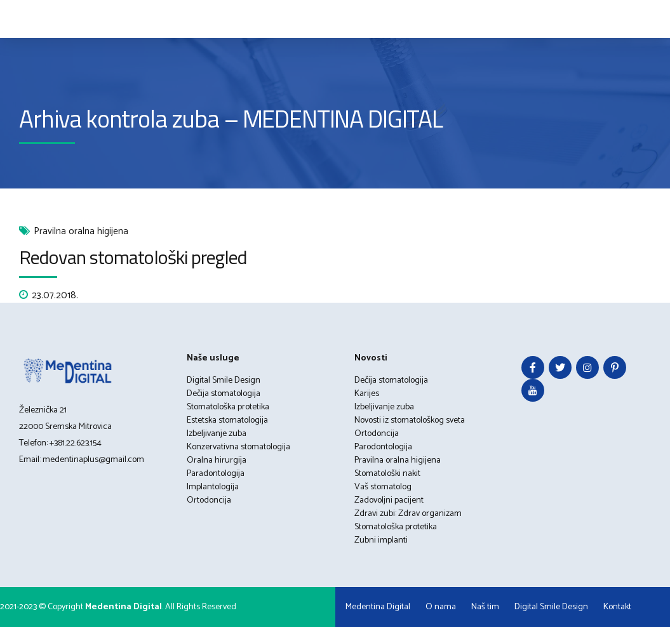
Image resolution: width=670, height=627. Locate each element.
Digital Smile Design (223, 380)
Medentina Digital (377, 607)
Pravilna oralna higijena (81, 232)
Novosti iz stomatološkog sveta (409, 420)
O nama (440, 607)
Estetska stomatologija (227, 420)
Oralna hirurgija (216, 460)
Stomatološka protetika (228, 407)
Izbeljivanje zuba (216, 433)
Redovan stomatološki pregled (133, 257)
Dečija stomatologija (223, 393)
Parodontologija (383, 447)
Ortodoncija (209, 500)
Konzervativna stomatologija (238, 447)
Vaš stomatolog (383, 487)
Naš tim (485, 607)
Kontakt (617, 607)
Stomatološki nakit (387, 473)
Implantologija (213, 487)
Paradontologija (216, 473)
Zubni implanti (381, 540)
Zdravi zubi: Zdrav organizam (408, 513)
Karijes (366, 393)
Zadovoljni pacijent (389, 500)
